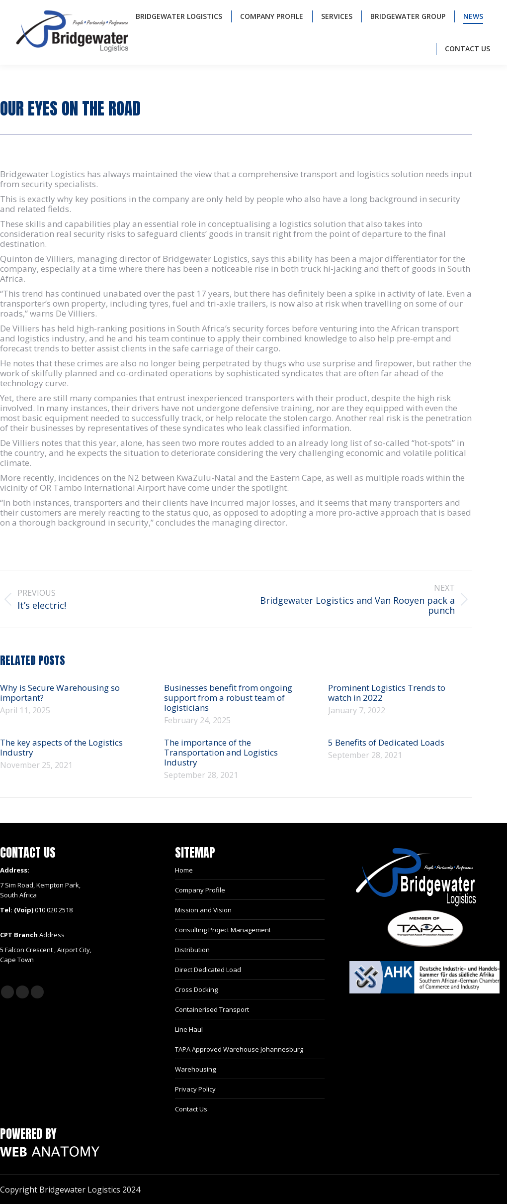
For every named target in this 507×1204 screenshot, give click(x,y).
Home (184, 870)
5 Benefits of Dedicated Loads (386, 743)
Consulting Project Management (223, 929)
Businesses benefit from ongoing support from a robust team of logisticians (228, 698)
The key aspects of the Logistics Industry (61, 748)
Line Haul (189, 1029)
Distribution (192, 949)
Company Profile (200, 889)
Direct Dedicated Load (208, 969)
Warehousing (195, 1069)
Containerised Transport (212, 1009)
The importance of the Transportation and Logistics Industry (221, 752)
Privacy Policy (195, 1089)
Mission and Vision (203, 909)
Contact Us (191, 1108)
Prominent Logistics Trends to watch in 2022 (386, 693)
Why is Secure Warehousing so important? (60, 693)
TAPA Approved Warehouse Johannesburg (239, 1049)
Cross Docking (196, 989)
